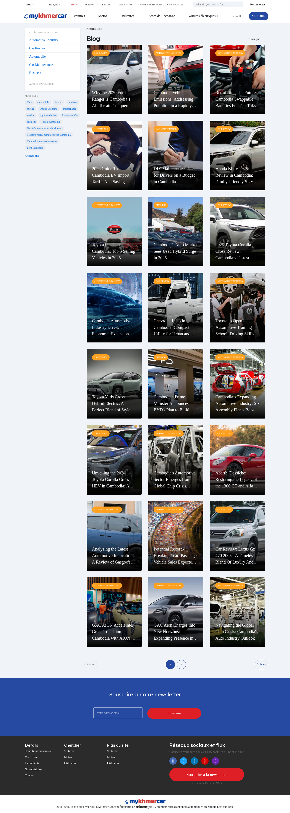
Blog (74, 4)
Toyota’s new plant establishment (44, 128)
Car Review (37, 48)
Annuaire (126, 4)
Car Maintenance (41, 65)
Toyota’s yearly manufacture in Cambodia (49, 134)
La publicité (32, 764)
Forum (89, 4)
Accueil (91, 28)
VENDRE (258, 16)
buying (30, 108)
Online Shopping (49, 108)
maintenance (69, 108)
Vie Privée (31, 758)
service (30, 115)
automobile (43, 102)
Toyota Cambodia (50, 121)
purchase (72, 102)
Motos (102, 16)
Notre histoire (33, 770)
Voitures (79, 16)
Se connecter (257, 4)
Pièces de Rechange (160, 16)
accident (31, 121)
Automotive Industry (43, 40)
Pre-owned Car (70, 115)
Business (35, 73)
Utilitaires (127, 16)
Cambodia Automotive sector (42, 141)
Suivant (261, 664)
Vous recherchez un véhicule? (161, 4)
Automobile (37, 56)
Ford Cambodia (35, 147)
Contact (106, 4)
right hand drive (48, 115)
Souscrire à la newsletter (206, 775)
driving (58, 102)
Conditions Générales (38, 752)
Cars (29, 102)
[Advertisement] (52, 234)
